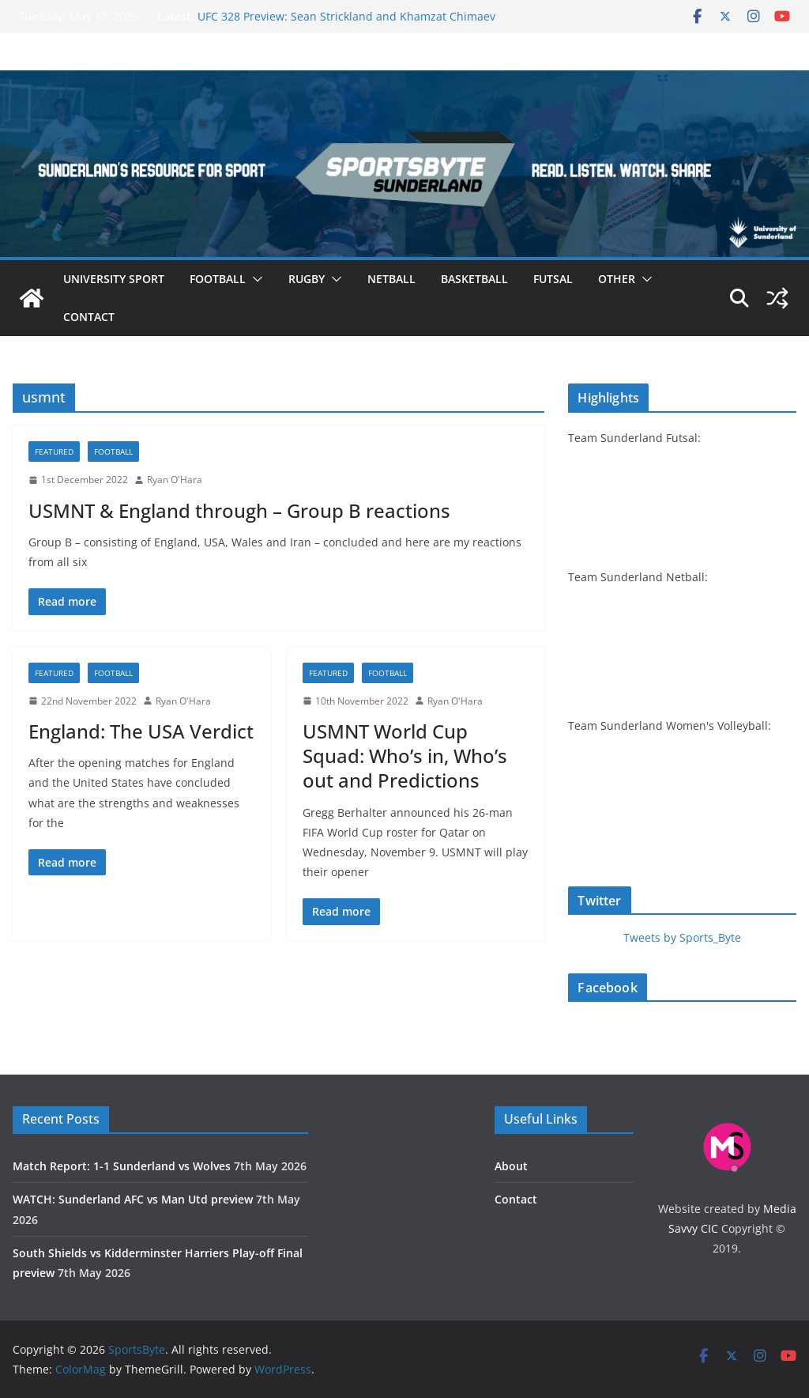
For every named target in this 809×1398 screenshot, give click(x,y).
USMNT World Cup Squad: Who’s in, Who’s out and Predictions (405, 755)
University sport (113, 278)
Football (218, 278)
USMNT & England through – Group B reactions (239, 510)
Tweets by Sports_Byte (682, 937)
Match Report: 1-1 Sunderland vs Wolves (122, 1165)
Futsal (553, 278)
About (511, 1165)
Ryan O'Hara (174, 479)
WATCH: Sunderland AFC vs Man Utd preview (133, 1199)
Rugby (306, 278)
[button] (254, 279)
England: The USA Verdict (141, 731)
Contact (89, 316)
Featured (54, 451)
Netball (391, 278)
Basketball (474, 278)
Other (616, 278)
